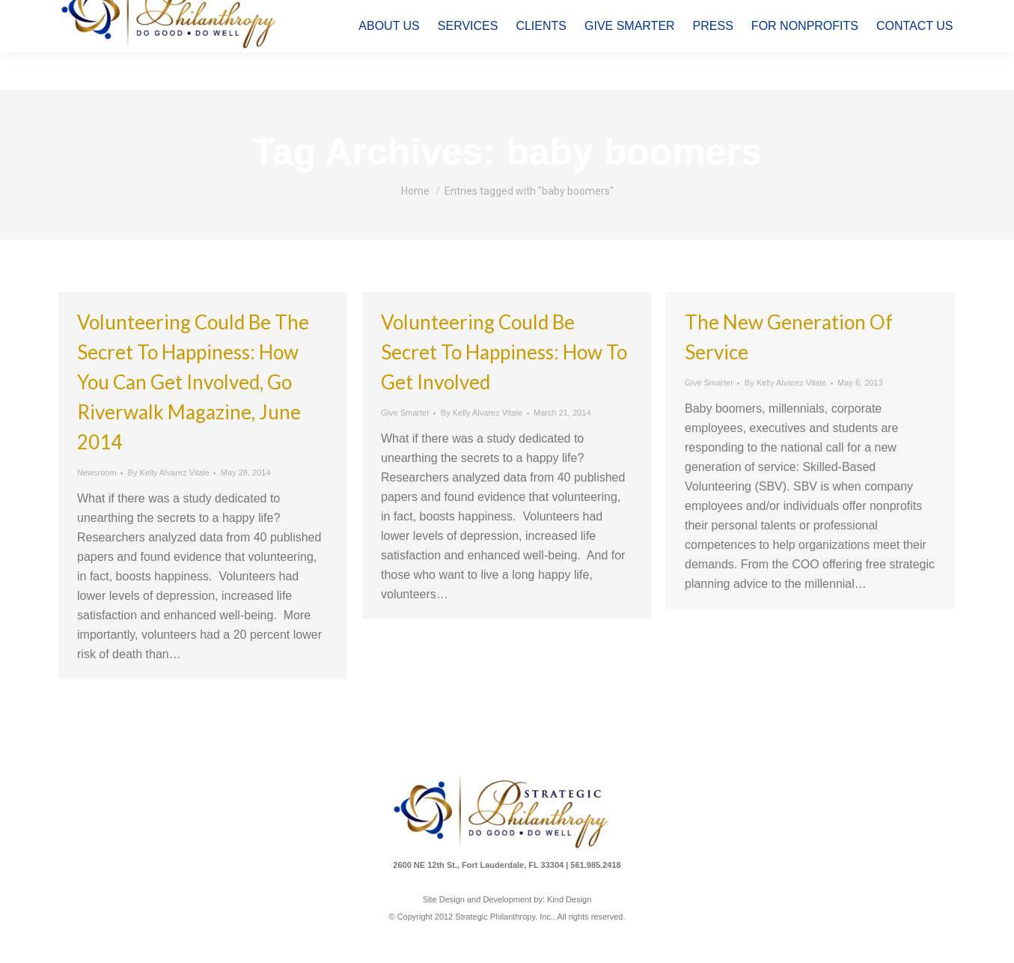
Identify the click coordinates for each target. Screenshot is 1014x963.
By (168, 472)
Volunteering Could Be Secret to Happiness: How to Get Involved (504, 352)
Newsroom (97, 472)
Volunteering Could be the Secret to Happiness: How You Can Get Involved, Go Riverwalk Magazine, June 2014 (193, 382)
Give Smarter (405, 412)
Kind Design (569, 899)
